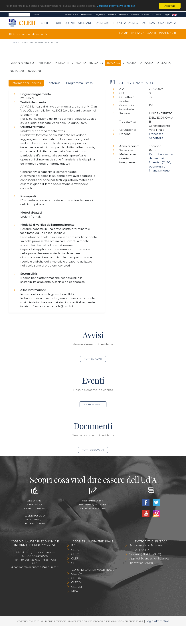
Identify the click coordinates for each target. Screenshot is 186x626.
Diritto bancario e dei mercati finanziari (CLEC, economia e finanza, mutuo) (161, 162)
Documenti (167, 33)
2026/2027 (164, 63)
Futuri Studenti (63, 22)
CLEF (74, 558)
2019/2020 (45, 63)
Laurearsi (102, 22)
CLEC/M (76, 582)
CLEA (75, 549)
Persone (137, 33)
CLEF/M (76, 586)
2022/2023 (95, 63)
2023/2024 (113, 63)
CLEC (75, 554)
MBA (74, 591)
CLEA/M (76, 573)
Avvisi (151, 33)
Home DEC (87, 14)
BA (73, 545)
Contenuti (53, 83)
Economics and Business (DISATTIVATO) (145, 547)
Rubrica (156, 14)
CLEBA (76, 578)
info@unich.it (96, 500)
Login (167, 14)
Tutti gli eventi (93, 404)
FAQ (143, 22)
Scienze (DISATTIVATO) (145, 554)
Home (123, 33)
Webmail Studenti (140, 14)
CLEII (44, 22)
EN (174, 14)
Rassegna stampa (162, 22)
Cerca (36, 14)
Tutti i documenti (93, 450)
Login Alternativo (157, 621)
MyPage (100, 14)
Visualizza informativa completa (120, 6)
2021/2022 (79, 63)
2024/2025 (130, 63)
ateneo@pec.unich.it (96, 504)
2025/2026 (147, 63)
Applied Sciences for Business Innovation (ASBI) (149, 561)
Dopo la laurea (125, 22)
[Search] (19, 14)
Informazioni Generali (26, 83)
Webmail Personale (118, 14)
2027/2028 (16, 71)
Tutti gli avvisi (93, 359)
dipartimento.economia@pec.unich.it (34, 567)
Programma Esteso (79, 83)
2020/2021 (62, 63)
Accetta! (170, 6)
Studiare (85, 22)
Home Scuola (71, 14)
